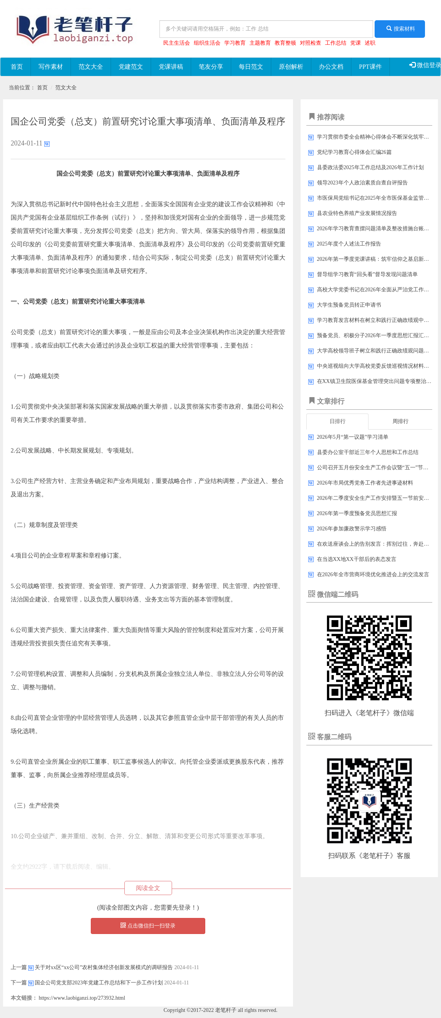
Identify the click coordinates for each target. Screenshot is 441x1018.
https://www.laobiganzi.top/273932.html (82, 998)
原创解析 (291, 66)
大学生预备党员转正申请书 (349, 305)
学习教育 (235, 43)
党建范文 (131, 66)
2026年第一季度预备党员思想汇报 (357, 513)
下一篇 (19, 983)
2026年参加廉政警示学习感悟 (351, 529)
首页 (17, 66)
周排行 (401, 421)
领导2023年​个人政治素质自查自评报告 (362, 183)
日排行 (338, 421)
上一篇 (19, 967)
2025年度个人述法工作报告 (349, 244)
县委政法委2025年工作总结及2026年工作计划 (370, 167)
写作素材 (51, 66)
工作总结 (335, 43)
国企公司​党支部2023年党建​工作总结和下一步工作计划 (99, 983)
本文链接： (24, 998)
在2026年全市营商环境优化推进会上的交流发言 (373, 574)
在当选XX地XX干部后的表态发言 (356, 559)
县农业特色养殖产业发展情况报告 (357, 213)
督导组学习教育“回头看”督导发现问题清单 (367, 274)
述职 (370, 43)
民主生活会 (176, 43)
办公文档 (331, 66)
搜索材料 (400, 29)
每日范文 (251, 66)
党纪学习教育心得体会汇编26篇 (354, 152)
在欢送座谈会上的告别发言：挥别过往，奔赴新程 (376, 544)
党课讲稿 (171, 66)
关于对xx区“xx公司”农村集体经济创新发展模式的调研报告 (104, 967)
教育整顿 (285, 43)
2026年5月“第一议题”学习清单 (352, 437)
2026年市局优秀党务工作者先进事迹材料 (365, 483)
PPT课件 (370, 66)
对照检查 (310, 43)
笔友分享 (211, 66)
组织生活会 (207, 43)
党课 (355, 43)
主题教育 (260, 43)
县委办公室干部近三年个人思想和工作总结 (367, 452)
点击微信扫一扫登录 (148, 926)
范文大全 (91, 66)
